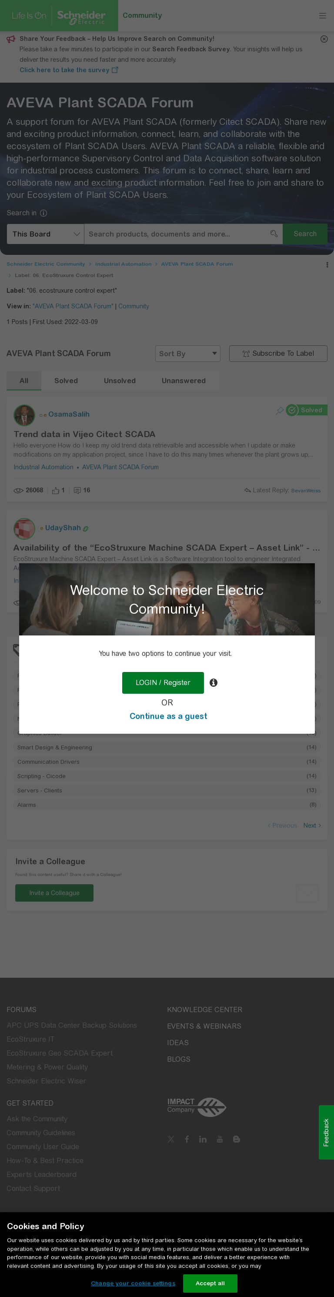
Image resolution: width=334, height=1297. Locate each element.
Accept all (210, 1283)
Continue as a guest (168, 716)
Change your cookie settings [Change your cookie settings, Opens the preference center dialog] (133, 1283)
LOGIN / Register (163, 683)
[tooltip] (213, 683)
